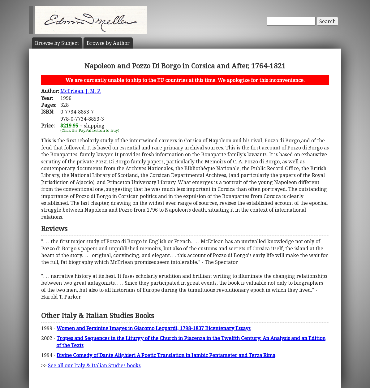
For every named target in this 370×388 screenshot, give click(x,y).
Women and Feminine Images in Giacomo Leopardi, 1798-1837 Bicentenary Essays (154, 328)
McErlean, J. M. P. (80, 91)
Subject (57, 43)
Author (108, 43)
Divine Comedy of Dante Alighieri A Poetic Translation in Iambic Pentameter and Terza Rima (166, 355)
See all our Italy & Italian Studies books (94, 365)
